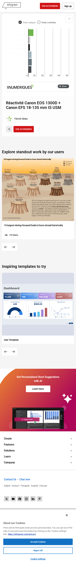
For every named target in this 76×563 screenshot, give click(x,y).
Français (43, 485)
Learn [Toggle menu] (7, 456)
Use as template (50, 5)
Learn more (38, 389)
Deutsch (15, 485)
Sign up (68, 6)
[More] (69, 19)
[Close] (66, 515)
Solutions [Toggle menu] (9, 450)
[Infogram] (11, 6)
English (7, 485)
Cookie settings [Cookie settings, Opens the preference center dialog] (38, 559)
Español (34, 485)
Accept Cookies (38, 542)
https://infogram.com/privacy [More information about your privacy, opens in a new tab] (22, 534)
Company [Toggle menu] (9, 462)
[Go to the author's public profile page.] (17, 118)
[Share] (9, 129)
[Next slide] (13, 247)
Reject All (38, 550)
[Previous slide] (6, 247)
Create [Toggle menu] (8, 438)
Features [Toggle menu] (9, 444)
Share (64, 86)
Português (25, 485)
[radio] (27, 22)
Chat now (24, 479)
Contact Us (10, 479)
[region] (38, 536)
